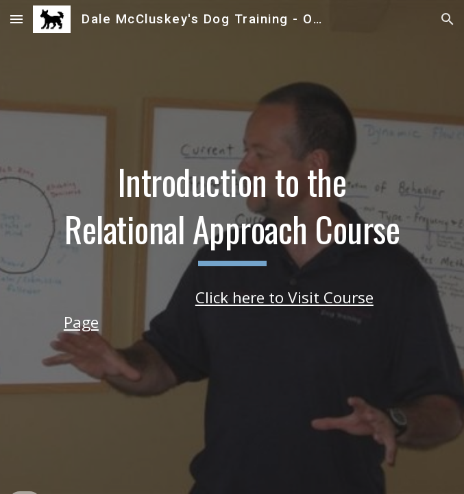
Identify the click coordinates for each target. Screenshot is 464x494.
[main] (232, 213)
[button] (16, 19)
